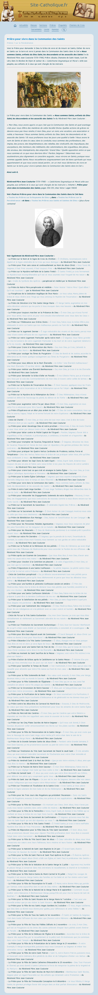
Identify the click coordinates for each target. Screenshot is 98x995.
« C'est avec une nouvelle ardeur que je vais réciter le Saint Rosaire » (46, 901)
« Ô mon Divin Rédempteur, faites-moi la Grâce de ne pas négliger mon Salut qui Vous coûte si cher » (47, 768)
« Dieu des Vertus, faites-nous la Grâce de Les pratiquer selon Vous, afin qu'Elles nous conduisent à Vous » (48, 456)
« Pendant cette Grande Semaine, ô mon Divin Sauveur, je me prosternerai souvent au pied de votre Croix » (47, 743)
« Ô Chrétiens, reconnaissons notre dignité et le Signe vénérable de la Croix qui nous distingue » (47, 260)
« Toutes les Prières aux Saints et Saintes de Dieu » (54, 201)
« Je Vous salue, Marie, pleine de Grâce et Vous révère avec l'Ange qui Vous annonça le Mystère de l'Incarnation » (47, 295)
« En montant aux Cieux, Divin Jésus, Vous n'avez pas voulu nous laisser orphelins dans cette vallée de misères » (47, 806)
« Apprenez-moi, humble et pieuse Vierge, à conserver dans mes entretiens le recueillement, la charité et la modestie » (48, 866)
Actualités (23, 25)
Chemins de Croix (77, 25)
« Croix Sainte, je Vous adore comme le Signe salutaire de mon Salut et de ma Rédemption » (46, 787)
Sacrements (36, 30)
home (15, 25)
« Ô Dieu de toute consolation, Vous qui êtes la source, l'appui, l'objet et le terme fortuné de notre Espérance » (49, 412)
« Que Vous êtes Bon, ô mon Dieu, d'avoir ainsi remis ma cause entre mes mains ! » (47, 557)
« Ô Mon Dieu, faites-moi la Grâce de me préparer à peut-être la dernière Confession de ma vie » (47, 595)
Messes (33, 25)
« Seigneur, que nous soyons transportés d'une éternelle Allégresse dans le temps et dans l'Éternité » (47, 478)
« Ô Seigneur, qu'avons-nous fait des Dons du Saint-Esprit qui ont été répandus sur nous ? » (48, 819)
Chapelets (62, 25)
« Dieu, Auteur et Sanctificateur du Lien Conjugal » (64, 518)
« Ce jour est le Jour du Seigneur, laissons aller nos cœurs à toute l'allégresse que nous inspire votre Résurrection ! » (48, 781)
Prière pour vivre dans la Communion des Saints (36, 39)
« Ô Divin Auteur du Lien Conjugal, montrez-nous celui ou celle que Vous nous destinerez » (49, 513)
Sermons (43, 25)
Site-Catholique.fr (49, 5)
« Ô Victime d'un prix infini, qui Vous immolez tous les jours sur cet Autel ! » (47, 661)
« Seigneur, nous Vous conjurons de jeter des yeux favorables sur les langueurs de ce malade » (48, 525)
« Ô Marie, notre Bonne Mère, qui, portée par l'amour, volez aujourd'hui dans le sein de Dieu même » (48, 885)
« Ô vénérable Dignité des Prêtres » (61, 505)
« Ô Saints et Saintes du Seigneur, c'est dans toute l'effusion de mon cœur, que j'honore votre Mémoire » (48, 917)
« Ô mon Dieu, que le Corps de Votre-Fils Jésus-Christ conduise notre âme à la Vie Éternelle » (49, 648)
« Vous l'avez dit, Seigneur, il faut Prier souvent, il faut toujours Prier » (48, 267)
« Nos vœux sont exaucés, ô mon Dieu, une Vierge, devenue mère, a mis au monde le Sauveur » (49, 677)
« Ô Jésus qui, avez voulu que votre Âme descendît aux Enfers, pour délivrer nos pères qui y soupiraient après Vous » (47, 775)
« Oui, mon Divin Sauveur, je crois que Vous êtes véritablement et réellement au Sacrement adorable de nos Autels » (48, 617)
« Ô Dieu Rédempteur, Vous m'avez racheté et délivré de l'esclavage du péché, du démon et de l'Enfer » (46, 396)
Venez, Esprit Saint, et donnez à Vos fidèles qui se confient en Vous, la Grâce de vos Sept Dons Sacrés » (48, 812)
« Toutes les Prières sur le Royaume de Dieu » (29, 198)
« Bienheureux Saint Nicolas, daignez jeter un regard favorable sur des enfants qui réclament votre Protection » (48, 973)
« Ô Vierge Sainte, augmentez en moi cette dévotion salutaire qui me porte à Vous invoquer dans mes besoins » (47, 305)
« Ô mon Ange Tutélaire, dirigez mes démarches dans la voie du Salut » (49, 491)
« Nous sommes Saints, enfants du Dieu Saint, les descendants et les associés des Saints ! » (48, 484)
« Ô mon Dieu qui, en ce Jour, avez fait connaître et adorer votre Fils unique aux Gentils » (46, 683)
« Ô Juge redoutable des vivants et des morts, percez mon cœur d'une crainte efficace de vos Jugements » (49, 333)
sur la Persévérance (24, 43)
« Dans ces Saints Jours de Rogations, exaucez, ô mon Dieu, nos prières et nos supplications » (47, 797)
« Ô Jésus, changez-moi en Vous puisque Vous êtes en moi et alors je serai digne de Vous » (47, 642)
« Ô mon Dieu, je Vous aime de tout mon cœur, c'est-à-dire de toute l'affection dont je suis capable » (45, 421)
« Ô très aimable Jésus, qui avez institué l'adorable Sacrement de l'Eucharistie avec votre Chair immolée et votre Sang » (48, 754)
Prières (53, 25)
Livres (46, 30)
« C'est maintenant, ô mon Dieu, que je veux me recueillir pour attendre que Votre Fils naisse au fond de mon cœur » (49, 667)
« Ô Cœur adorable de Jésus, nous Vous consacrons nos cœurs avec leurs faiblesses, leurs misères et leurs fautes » (48, 841)
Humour (55, 30)
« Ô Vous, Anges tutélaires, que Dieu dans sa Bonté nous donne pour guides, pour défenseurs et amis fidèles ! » (48, 907)
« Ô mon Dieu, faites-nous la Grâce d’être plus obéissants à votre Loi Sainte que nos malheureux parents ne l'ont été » (48, 323)
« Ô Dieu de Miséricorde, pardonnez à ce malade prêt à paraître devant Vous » (48, 532)
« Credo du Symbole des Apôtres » (26, 281)
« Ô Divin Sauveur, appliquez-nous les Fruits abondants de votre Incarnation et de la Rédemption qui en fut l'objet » (49, 387)
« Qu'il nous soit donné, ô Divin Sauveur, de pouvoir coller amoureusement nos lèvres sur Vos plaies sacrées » (46, 724)
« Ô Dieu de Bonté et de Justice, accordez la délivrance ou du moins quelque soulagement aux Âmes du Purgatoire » (49, 355)
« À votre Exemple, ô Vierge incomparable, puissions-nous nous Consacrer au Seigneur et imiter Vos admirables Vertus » (46, 947)
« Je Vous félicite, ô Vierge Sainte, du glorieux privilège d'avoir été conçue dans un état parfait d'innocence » (48, 983)
